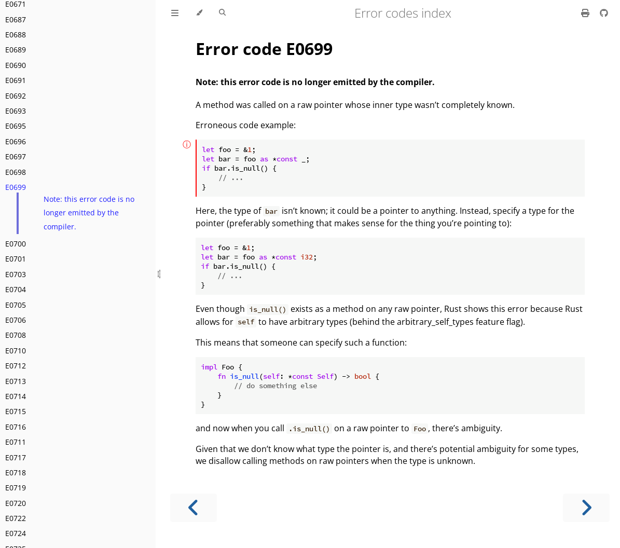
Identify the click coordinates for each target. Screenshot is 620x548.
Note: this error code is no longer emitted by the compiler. (89, 212)
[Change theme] (199, 13)
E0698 (15, 172)
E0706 (15, 320)
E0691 (15, 80)
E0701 (15, 259)
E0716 (15, 427)
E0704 (15, 289)
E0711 (15, 442)
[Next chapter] (586, 508)
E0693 (15, 111)
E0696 (15, 141)
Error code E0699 (264, 48)
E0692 (15, 96)
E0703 (15, 274)
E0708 (15, 335)
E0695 (15, 126)
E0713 (15, 381)
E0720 (15, 503)
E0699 (15, 187)
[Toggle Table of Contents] (174, 13)
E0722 (15, 518)
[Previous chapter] (193, 508)
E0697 (15, 156)
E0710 (15, 350)
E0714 (15, 396)
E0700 (15, 244)
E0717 (15, 457)
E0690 (15, 65)
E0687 (15, 19)
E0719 (15, 487)
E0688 (15, 34)
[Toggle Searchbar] (222, 13)
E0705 (15, 305)
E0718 (15, 472)
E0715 (15, 411)
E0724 (15, 533)
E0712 (15, 366)
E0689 (15, 49)
